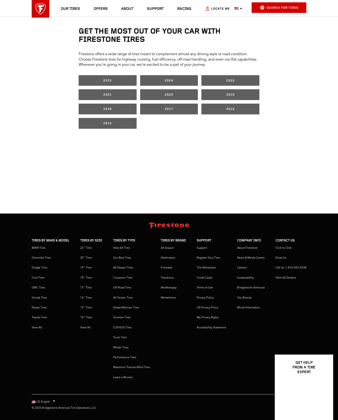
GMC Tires (38, 287)
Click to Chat (284, 248)
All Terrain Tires (123, 297)
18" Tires (86, 277)
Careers (242, 267)
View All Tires (121, 248)
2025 (107, 80)
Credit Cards (204, 277)
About (127, 9)
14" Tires (86, 317)
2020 (169, 94)
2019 (230, 94)
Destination (168, 258)
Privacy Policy (205, 297)
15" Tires (86, 307)
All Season (167, 248)
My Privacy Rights (208, 317)
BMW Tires (39, 248)
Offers (101, 9)
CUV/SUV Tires (122, 327)
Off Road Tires (122, 287)
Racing (184, 9)
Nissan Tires (39, 307)
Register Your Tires (208, 258)
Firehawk (166, 267)
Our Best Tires (122, 258)
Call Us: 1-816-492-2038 (291, 267)
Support (155, 9)
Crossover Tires (122, 277)
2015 (107, 123)
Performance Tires (124, 357)
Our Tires (70, 9)
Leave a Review (123, 377)
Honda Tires (39, 297)
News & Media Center (251, 258)
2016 (230, 109)
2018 (107, 109)
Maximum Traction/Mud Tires (131, 367)
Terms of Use (205, 287)
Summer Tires (122, 317)
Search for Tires (279, 8)
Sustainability (245, 277)
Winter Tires (120, 347)
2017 (169, 109)
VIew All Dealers (286, 277)
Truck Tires (120, 337)
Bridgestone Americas (251, 287)
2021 (107, 94)
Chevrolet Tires (41, 258)
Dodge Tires (39, 267)
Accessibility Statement (211, 327)
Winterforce (168, 297)
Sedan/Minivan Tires (126, 307)
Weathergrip (169, 287)
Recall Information (248, 307)
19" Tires (86, 267)
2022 (230, 80)
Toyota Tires (39, 317)
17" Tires (86, 287)
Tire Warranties (206, 267)
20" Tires (86, 258)
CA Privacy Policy (207, 307)
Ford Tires (38, 277)
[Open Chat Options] (324, 403)
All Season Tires (123, 267)
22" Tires (86, 248)
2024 (169, 80)
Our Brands (244, 297)
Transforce (167, 277)
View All (37, 327)
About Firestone (247, 248)
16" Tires (86, 297)
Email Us (281, 258)
